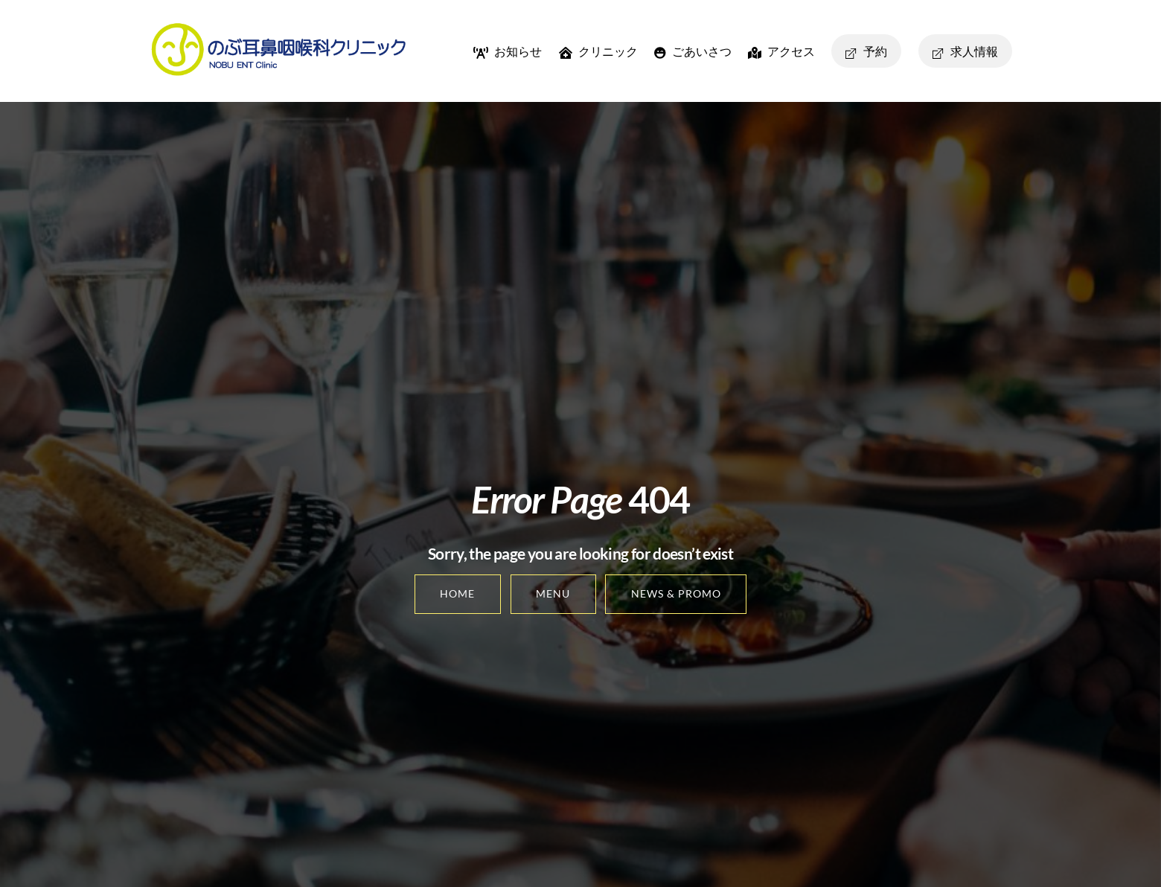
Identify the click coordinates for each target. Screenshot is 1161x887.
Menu (553, 593)
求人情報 (965, 51)
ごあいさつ (693, 51)
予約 (866, 51)
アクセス (781, 51)
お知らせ (507, 51)
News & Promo (676, 593)
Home (457, 593)
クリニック (598, 51)
